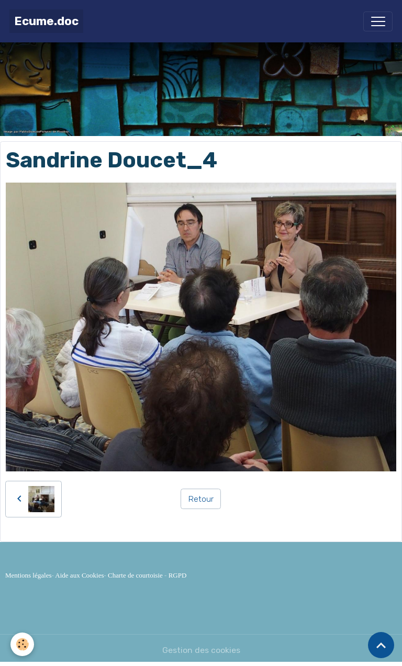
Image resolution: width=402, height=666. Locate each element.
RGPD (178, 575)
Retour (201, 499)
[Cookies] (22, 644)
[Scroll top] (381, 645)
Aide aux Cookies (79, 575)
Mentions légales (28, 575)
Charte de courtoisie (135, 575)
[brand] (46, 21)
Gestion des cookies (201, 650)
